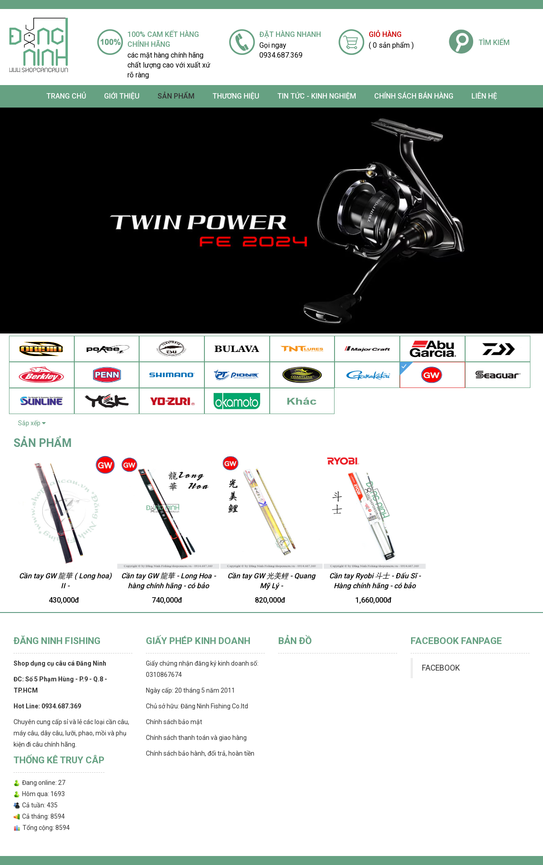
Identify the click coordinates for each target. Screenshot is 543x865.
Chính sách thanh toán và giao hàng (196, 737)
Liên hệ (484, 96)
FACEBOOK (441, 667)
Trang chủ (66, 96)
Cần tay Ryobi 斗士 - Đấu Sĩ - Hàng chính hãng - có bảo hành (375, 586)
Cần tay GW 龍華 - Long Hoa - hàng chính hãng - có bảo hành (168, 586)
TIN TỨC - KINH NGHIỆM (316, 96)
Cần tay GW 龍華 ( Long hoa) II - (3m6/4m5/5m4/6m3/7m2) (65, 586)
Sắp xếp (32, 423)
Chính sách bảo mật (174, 721)
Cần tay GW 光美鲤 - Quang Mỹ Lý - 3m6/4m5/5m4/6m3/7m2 (271, 586)
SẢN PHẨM (176, 96)
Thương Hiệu (236, 96)
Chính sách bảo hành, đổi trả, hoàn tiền (200, 753)
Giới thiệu (122, 96)
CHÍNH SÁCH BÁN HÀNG (413, 96)
